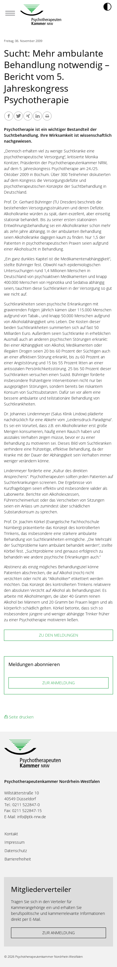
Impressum (15, 842)
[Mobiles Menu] (10, 13)
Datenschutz (16, 850)
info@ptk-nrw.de (31, 816)
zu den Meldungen (58, 635)
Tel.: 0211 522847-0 (22, 804)
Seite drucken (19, 717)
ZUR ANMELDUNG (58, 682)
